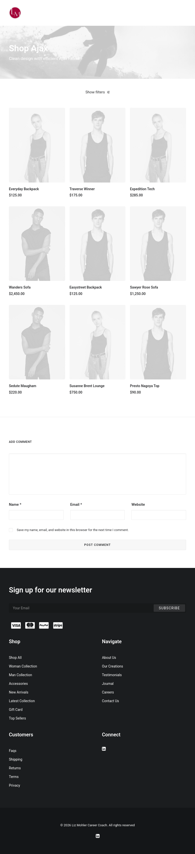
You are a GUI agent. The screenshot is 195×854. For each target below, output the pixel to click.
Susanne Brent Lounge (87, 386)
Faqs (12, 751)
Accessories (18, 684)
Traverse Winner (82, 189)
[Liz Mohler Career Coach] (15, 13)
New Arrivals (18, 692)
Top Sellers (17, 718)
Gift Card (16, 710)
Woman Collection (23, 666)
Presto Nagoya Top (144, 386)
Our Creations (112, 666)
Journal (108, 684)
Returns (15, 768)
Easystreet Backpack (86, 287)
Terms (14, 777)
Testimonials (112, 675)
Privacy (14, 785)
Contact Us (110, 701)
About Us (109, 658)
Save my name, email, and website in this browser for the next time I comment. (73, 530)
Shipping (15, 759)
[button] (37, 144)
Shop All (15, 658)
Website (138, 504)
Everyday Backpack (24, 189)
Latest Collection (22, 701)
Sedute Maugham (22, 386)
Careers (108, 692)
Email (76, 504)
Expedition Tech (142, 189)
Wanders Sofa (20, 287)
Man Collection (20, 675)
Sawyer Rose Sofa (144, 287)
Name (15, 504)
